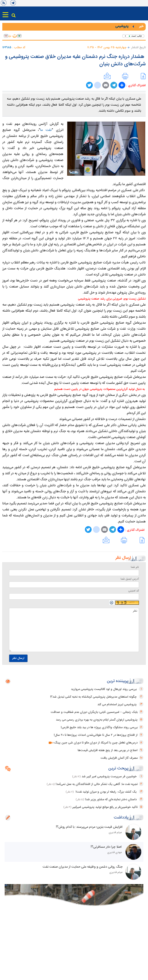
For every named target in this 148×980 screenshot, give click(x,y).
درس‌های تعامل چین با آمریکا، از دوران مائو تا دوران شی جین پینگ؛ (93, 742)
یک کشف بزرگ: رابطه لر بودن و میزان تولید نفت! (106, 791)
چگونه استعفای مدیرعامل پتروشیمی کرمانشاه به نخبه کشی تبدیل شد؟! (94, 696)
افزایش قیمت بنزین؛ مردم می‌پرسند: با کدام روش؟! (88, 827)
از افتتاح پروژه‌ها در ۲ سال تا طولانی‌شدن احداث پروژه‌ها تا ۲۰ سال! (96, 735)
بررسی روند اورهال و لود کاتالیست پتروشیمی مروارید (104, 689)
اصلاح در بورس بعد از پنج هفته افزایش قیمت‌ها (108, 750)
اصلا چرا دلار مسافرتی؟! (106, 847)
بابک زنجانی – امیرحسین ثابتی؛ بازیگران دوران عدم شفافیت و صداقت (94, 712)
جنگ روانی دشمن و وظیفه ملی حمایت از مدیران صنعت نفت (81, 867)
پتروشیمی (121, 26)
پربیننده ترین (118, 681)
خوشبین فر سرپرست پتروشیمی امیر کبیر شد (110, 776)
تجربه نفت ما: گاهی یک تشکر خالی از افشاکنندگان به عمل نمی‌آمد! (97, 784)
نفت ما (46, 130)
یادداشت (121, 817)
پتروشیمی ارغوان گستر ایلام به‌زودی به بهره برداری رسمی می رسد (97, 719)
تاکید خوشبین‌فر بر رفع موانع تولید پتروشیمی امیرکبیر (105, 807)
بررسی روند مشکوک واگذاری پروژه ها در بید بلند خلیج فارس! (99, 727)
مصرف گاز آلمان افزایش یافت (119, 758)
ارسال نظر (18, 658)
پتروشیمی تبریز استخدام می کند (117, 704)
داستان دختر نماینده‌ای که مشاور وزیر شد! (111, 799)
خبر (141, 26)
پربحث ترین (118, 768)
